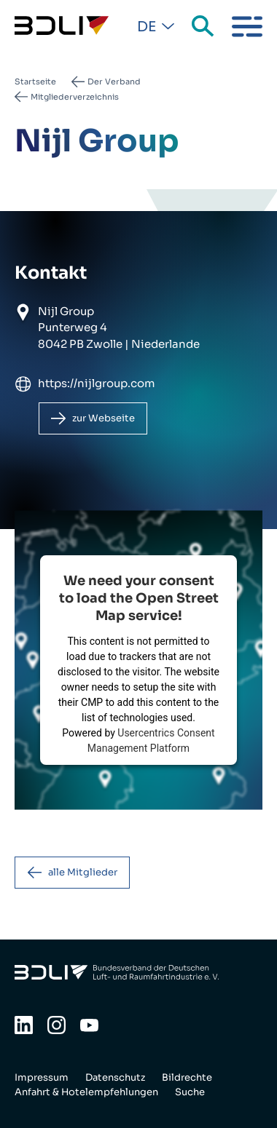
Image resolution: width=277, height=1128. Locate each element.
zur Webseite (103, 418)
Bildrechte (187, 1077)
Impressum (42, 1077)
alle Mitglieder (82, 872)
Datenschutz (115, 1077)
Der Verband (114, 81)
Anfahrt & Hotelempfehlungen (86, 1092)
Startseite (35, 81)
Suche (204, 27)
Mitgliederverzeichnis (75, 97)
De (146, 27)
